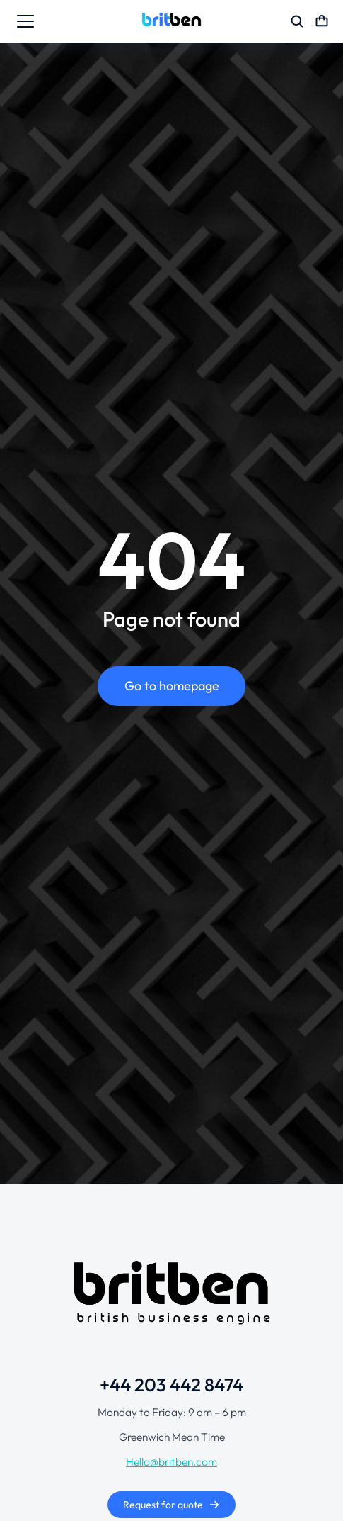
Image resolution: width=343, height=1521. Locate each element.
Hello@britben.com (171, 1461)
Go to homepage (171, 686)
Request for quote (171, 1504)
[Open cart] (322, 21)
